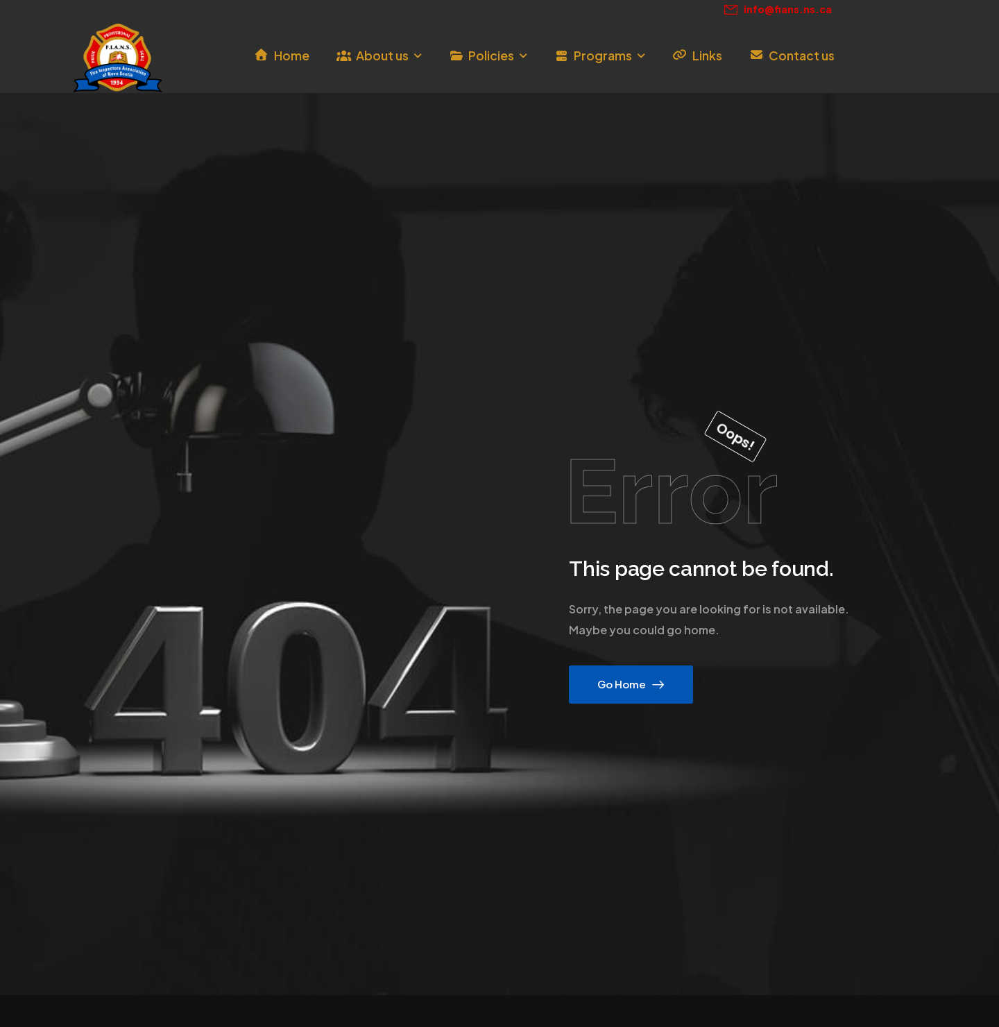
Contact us (802, 55)
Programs (603, 55)
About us (382, 55)
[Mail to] (778, 9)
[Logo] (117, 58)
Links (707, 55)
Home (291, 55)
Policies (491, 55)
